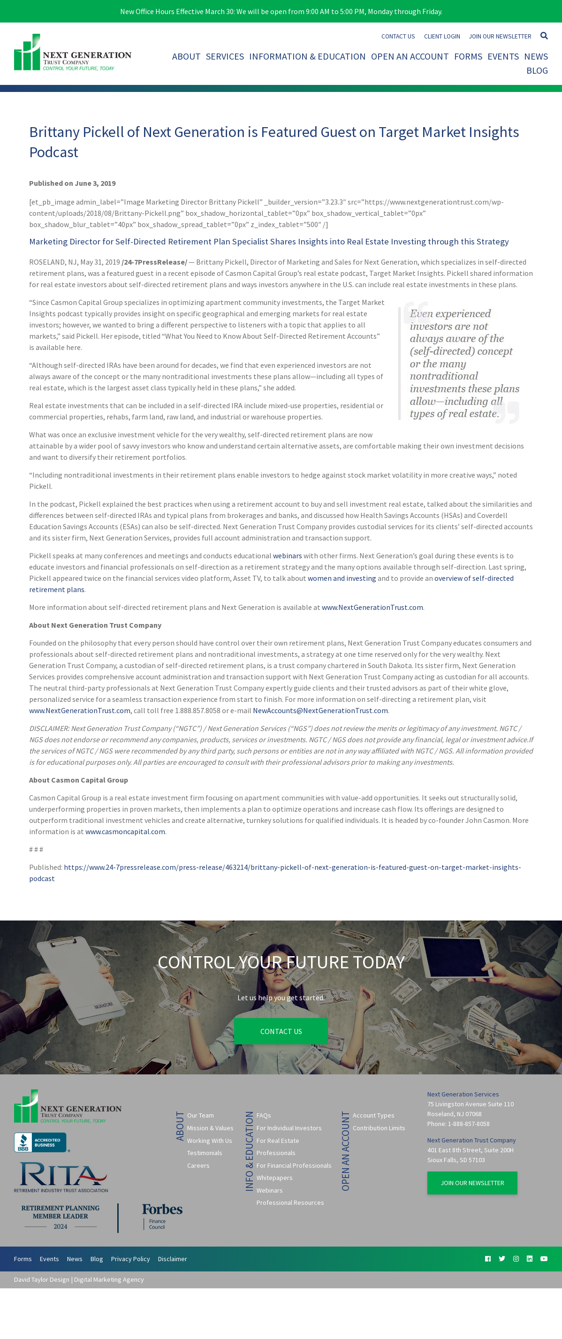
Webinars (270, 1190)
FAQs (264, 1115)
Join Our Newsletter (500, 36)
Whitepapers (275, 1177)
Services (225, 56)
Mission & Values (210, 1128)
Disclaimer (172, 1259)
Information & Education (307, 56)
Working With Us (209, 1140)
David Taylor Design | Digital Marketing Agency (79, 1279)
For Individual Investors (289, 1128)
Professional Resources (290, 1202)
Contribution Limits (379, 1128)
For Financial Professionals (294, 1165)
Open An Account (410, 56)
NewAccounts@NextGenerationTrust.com (320, 710)
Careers (198, 1165)
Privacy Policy (130, 1259)
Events (503, 56)
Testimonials (204, 1153)
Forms (468, 56)
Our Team (200, 1115)
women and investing (342, 578)
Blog (537, 70)
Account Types (374, 1115)
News (536, 56)
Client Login (442, 36)
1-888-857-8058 (469, 1123)
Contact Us (398, 36)
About (186, 56)
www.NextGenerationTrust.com (372, 607)
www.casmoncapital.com (125, 831)
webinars (287, 555)
